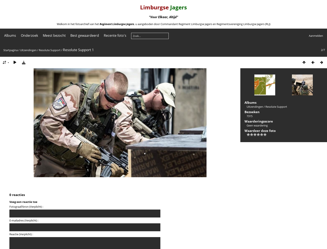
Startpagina (10, 50)
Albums (10, 35)
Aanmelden (316, 36)
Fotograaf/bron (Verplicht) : (26, 207)
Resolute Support (50, 50)
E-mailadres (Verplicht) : (23, 220)
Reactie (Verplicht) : (21, 234)
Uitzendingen (28, 50)
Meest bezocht (54, 35)
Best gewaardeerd (84, 35)
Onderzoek (29, 35)
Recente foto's (115, 35)
